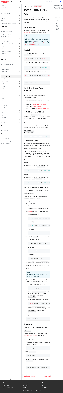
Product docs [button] (23, 2)
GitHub (44, 387)
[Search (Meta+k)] (54, 2)
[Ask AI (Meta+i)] (60, 2)
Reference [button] (31, 2)
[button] (10, 8)
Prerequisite (57, 14)
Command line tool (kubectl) (30, 335)
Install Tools (27, 32)
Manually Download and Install (42, 108)
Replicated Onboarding (8, 387)
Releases (30, 211)
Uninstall (56, 32)
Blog (43, 385)
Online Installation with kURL (40, 43)
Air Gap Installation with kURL (32, 44)
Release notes (6, 385)
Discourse (25, 385)
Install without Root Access (57, 18)
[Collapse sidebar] (11, 379)
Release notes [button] (14, 2)
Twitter (25, 387)
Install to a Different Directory (39, 104)
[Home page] (25, 6)
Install (56, 15)
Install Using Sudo (36, 106)
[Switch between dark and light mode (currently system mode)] (47, 2)
